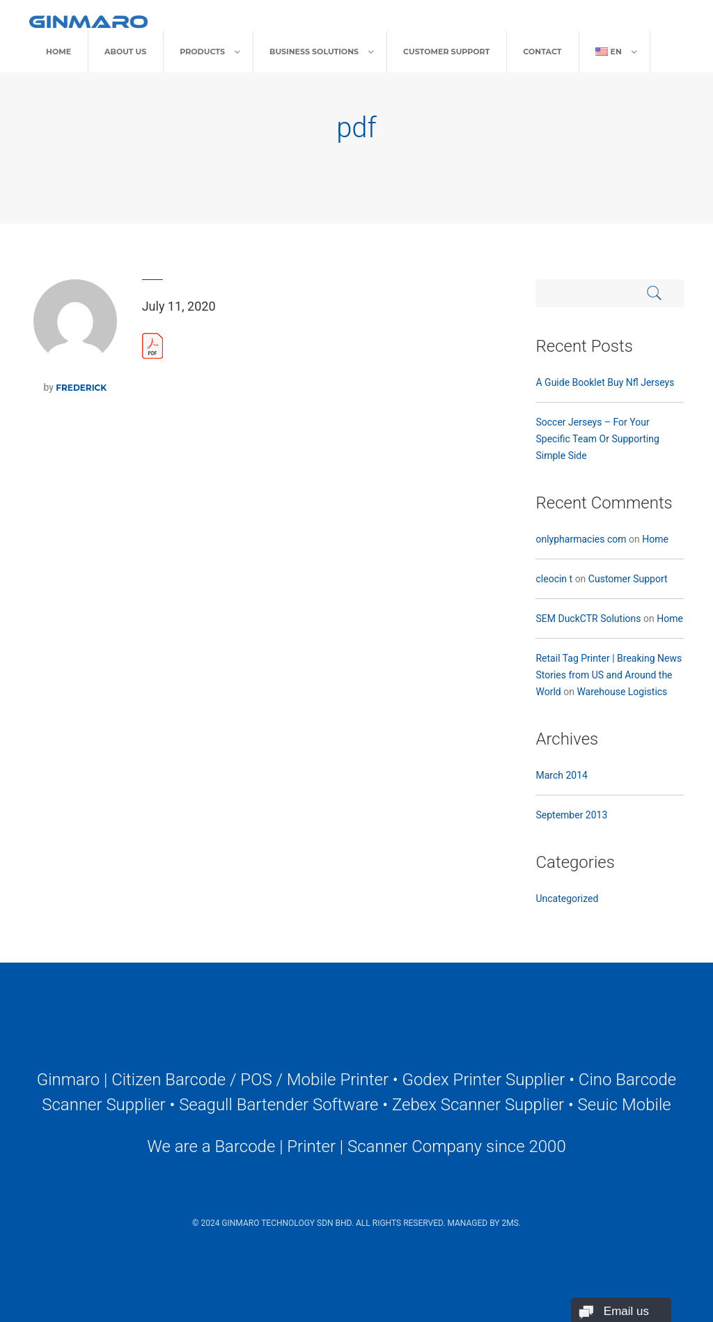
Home (58, 51)
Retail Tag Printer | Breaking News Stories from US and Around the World (608, 675)
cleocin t (553, 578)
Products (202, 51)
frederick (81, 387)
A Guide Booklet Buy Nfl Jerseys (604, 382)
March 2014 (561, 775)
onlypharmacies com (580, 539)
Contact (542, 51)
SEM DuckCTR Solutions (588, 618)
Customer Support (446, 51)
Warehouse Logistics (622, 691)
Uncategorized (566, 898)
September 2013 (571, 815)
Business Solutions (314, 51)
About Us (125, 51)
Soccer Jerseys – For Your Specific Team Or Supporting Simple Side (597, 439)
